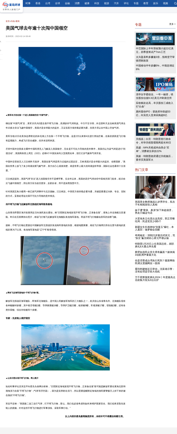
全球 (57, 3)
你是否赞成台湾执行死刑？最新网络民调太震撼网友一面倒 (155, 262)
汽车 (116, 3)
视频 (165, 3)
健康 (86, 3)
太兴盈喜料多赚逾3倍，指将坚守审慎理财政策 (155, 59)
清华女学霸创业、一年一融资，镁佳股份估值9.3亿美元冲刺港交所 (154, 96)
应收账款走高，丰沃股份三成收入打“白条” (154, 105)
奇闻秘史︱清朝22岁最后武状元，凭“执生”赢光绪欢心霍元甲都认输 (155, 236)
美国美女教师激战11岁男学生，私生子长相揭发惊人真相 (155, 203)
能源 (106, 3)
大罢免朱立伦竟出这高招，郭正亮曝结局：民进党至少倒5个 (155, 220)
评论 (126, 3)
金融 (67, 3)
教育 (145, 3)
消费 (77, 3)
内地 (13, 21)
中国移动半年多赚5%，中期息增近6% (155, 67)
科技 (96, 3)
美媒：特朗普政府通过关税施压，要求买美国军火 (154, 158)
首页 (8, 21)
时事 (28, 3)
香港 (37, 3)
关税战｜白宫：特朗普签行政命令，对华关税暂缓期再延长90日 (153, 141)
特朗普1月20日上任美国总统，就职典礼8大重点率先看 (154, 245)
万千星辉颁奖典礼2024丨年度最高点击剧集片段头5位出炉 (155, 278)
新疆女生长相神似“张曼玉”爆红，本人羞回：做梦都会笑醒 (154, 228)
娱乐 (155, 3)
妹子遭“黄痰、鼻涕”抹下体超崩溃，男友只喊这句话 (154, 211)
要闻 (17, 21)
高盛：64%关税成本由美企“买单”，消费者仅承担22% (152, 149)
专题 (136, 3)
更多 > (172, 24)
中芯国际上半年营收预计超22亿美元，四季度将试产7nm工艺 (155, 50)
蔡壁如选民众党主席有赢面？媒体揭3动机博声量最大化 (155, 253)
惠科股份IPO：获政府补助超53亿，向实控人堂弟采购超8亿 (153, 113)
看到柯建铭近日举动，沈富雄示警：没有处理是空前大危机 (155, 270)
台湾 (47, 3)
